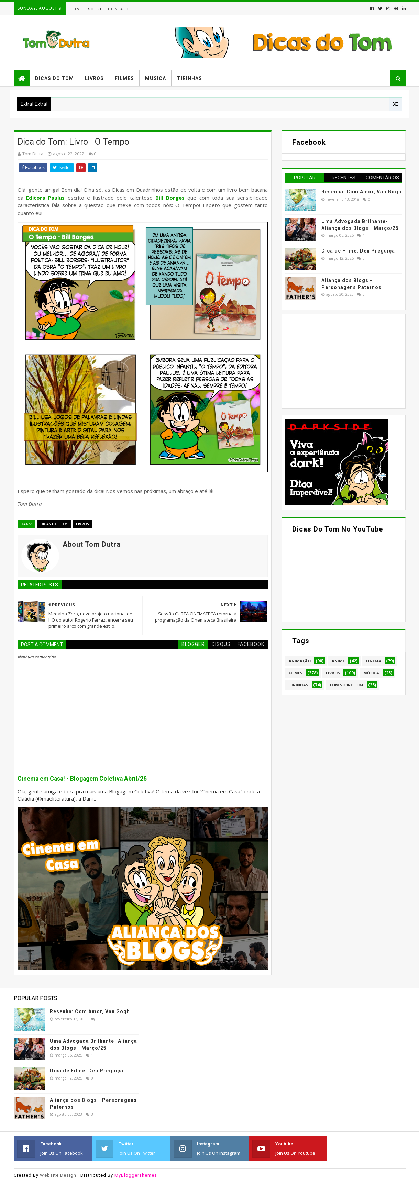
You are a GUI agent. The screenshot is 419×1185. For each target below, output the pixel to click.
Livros (94, 78)
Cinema (373, 660)
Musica (155, 78)
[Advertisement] (336, 360)
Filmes (124, 78)
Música (371, 672)
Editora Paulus (45, 197)
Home (76, 9)
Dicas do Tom (54, 78)
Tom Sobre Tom (346, 684)
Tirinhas (189, 78)
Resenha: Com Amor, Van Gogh (361, 191)
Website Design (58, 1175)
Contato (118, 9)
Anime (338, 660)
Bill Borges (169, 197)
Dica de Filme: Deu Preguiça (358, 251)
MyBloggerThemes (135, 1175)
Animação (300, 660)
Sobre (95, 9)
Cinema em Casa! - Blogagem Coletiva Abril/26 (82, 778)
